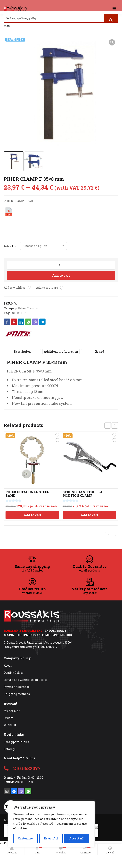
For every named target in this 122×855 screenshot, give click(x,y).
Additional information (61, 351)
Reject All (51, 838)
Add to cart (61, 275)
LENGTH (10, 246)
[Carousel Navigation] (111, 425)
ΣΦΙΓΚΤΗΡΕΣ (19, 313)
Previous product (108, 535)
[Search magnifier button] (111, 20)
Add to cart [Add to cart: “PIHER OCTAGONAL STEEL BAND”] (32, 515)
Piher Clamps (28, 308)
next (115, 425)
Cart (37, 849)
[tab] (22, 351)
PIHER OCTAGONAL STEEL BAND (27, 493)
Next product (115, 535)
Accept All (77, 838)
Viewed (110, 850)
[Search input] (54, 18)
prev (107, 425)
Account (12, 850)
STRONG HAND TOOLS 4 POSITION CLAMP (82, 493)
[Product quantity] (61, 265)
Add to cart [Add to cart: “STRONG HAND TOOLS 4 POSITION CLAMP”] (89, 515)
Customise (25, 838)
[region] (51, 824)
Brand (99, 351)
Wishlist (61, 849)
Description (22, 351)
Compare (85, 849)
